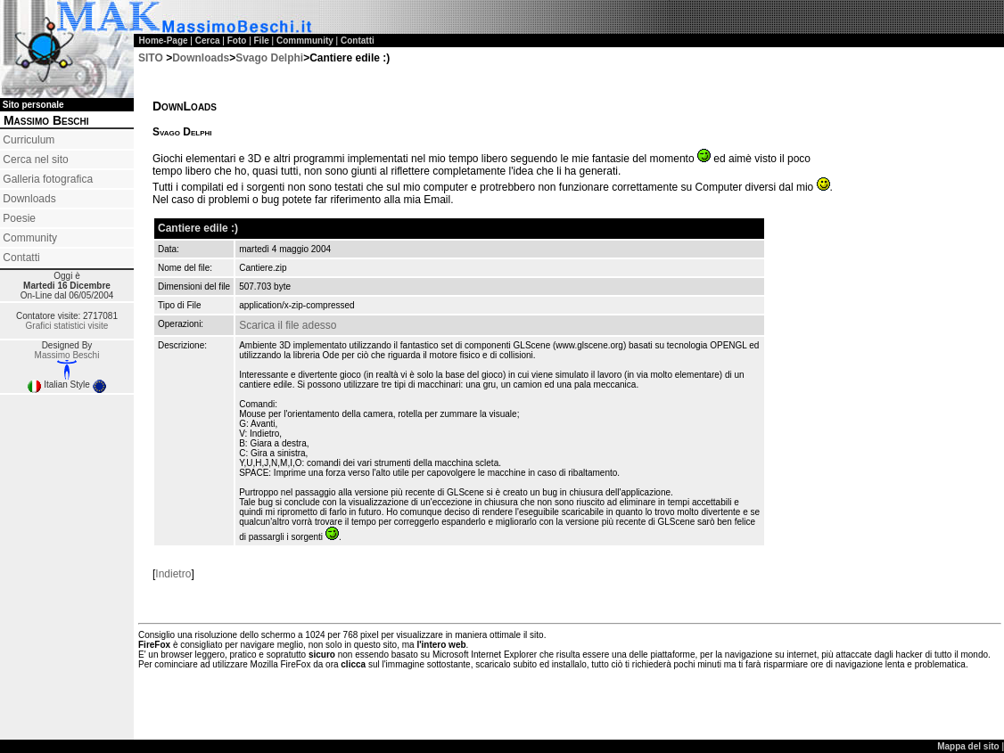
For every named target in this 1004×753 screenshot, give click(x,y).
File (261, 40)
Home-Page (163, 40)
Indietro (173, 574)
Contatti (21, 257)
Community (30, 238)
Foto (237, 40)
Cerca (207, 40)
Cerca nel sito (35, 159)
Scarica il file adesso (287, 325)
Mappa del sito (969, 746)
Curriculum (28, 140)
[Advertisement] (67, 460)
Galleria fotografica (48, 179)
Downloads (29, 198)
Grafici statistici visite (67, 326)
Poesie (19, 218)
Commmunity (304, 40)
